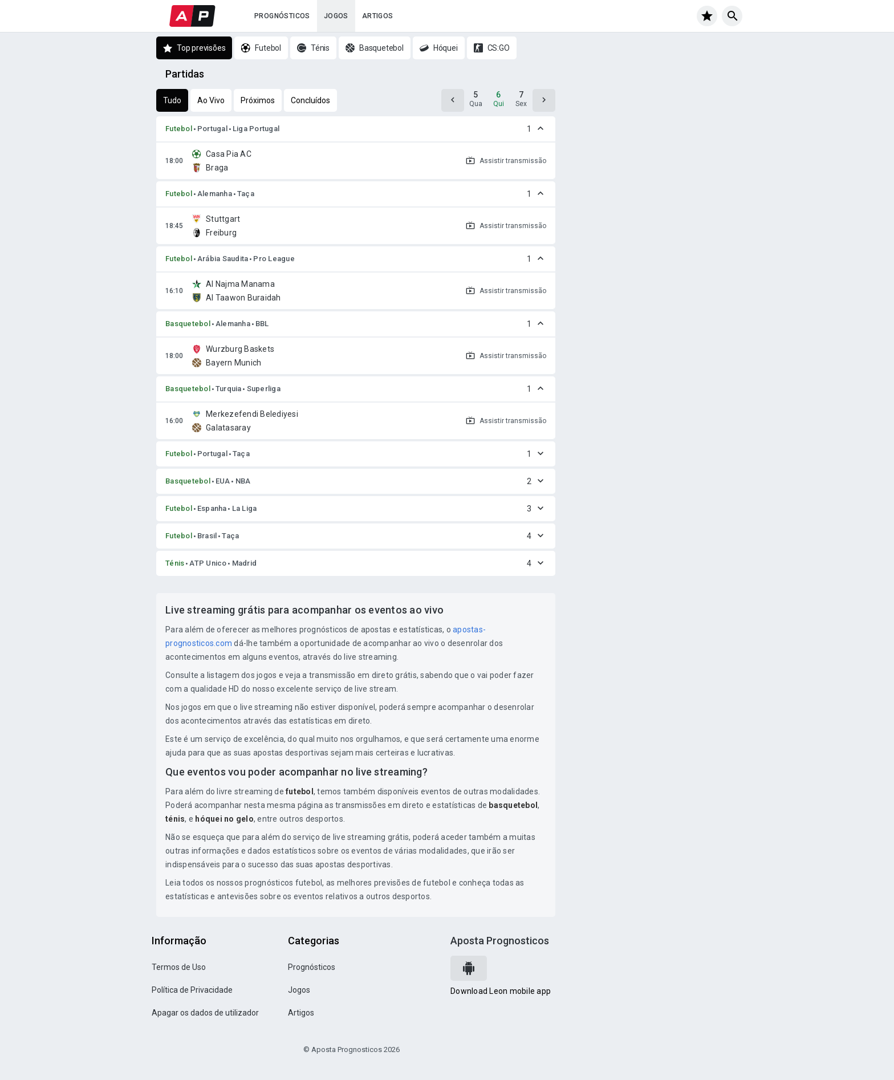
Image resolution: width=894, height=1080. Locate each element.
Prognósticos (282, 16)
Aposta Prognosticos (499, 941)
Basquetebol (187, 323)
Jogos (336, 16)
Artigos (377, 16)
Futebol (178, 128)
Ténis (174, 563)
